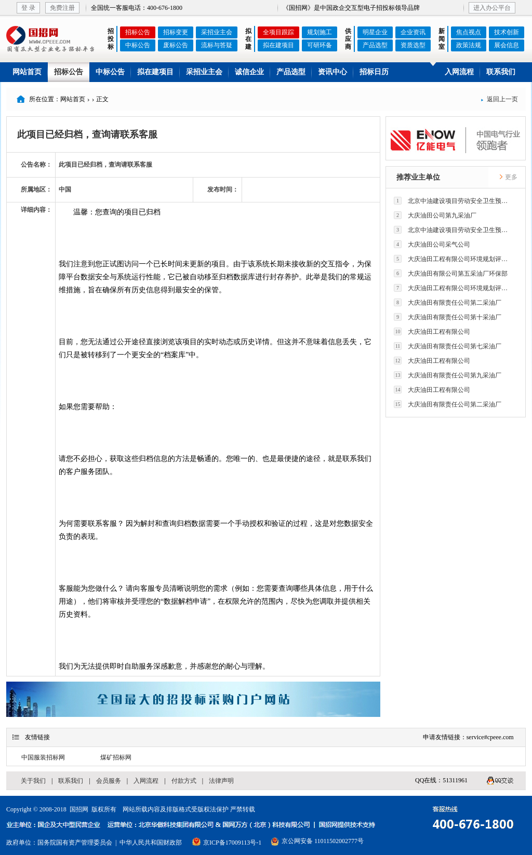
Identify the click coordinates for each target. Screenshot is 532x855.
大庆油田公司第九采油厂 (435, 215)
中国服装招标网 (43, 757)
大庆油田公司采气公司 (432, 244)
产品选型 (375, 45)
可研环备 (319, 45)
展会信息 (506, 45)
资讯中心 (332, 72)
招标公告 (137, 32)
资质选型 (413, 45)
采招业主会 (216, 32)
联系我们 (500, 72)
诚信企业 (249, 72)
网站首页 (27, 72)
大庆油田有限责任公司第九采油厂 (447, 375)
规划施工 (319, 32)
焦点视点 (468, 32)
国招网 (79, 809)
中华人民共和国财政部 (150, 842)
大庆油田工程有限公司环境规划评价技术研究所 (453, 259)
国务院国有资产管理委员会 (74, 842)
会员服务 (108, 780)
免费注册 (62, 7)
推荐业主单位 (418, 177)
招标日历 (374, 72)
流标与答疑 (216, 45)
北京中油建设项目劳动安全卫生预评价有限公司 (453, 201)
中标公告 (137, 45)
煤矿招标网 (115, 757)
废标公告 (175, 45)
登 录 (28, 7)
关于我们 (33, 780)
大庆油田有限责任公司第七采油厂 (447, 346)
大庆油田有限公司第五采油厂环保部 (451, 273)
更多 (508, 177)
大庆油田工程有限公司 (432, 331)
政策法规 (468, 45)
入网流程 (459, 72)
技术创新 (506, 32)
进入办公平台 (492, 7)
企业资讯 (413, 32)
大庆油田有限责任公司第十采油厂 (447, 317)
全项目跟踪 (278, 32)
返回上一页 (499, 99)
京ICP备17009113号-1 (232, 842)
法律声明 (221, 780)
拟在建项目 (278, 45)
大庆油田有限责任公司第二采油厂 (447, 302)
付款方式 (183, 780)
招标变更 (175, 32)
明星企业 (375, 32)
